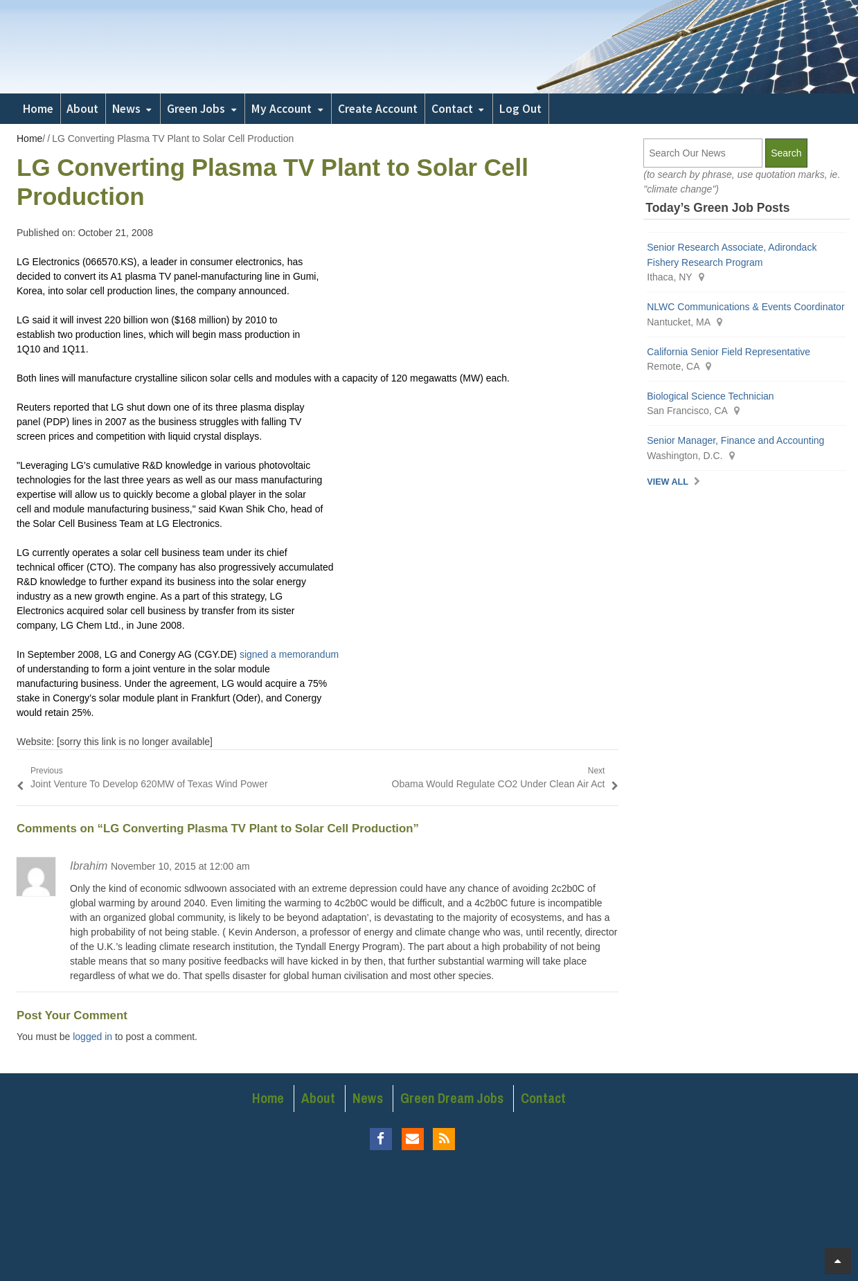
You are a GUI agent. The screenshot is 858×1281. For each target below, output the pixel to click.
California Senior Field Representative (728, 351)
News (126, 108)
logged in (92, 1036)
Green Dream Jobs (451, 1098)
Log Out (520, 108)
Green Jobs (196, 108)
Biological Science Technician (711, 396)
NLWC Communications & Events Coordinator (745, 306)
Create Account (378, 108)
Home (38, 108)
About (82, 108)
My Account (281, 108)
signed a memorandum (289, 654)
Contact (452, 108)
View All (667, 482)
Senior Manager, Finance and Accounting (735, 440)
